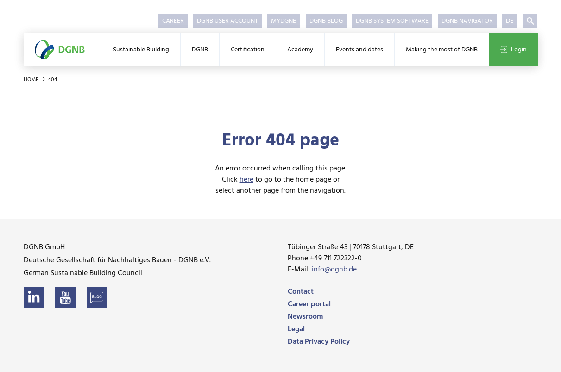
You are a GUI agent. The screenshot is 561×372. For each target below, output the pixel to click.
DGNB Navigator (467, 21)
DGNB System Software (392, 21)
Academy (300, 49)
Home (32, 79)
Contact (301, 292)
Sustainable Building (141, 49)
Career (173, 21)
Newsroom (305, 317)
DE (509, 21)
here (246, 180)
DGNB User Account (227, 21)
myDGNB (283, 21)
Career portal (309, 304)
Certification (248, 49)
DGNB (200, 49)
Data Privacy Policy (319, 342)
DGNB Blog (326, 21)
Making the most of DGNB (442, 49)
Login (513, 49)
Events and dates (359, 49)
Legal (296, 329)
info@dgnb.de (334, 270)
